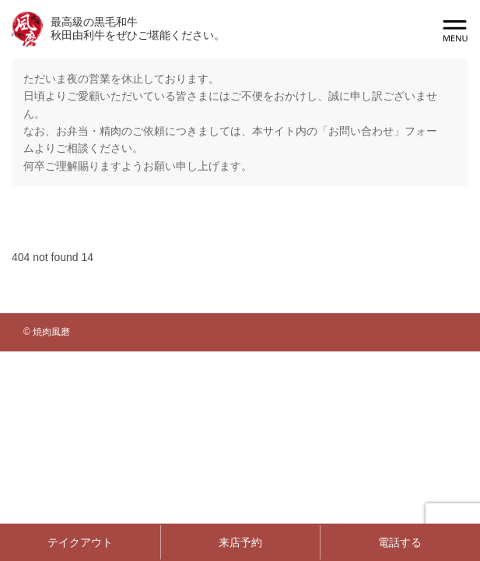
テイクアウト (80, 542)
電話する (400, 542)
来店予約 (240, 542)
